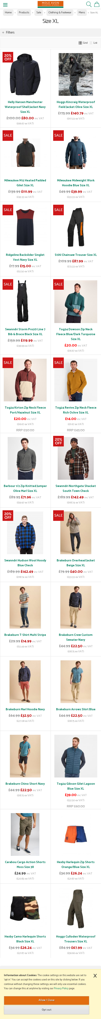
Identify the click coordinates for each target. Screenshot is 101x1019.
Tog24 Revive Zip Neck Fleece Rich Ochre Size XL (75, 410)
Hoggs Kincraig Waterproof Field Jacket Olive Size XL (76, 105)
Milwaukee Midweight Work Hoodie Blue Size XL (76, 183)
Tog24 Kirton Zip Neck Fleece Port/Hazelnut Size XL (25, 410)
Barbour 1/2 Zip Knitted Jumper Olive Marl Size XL (25, 488)
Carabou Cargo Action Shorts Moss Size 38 (25, 865)
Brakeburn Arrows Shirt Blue (75, 709)
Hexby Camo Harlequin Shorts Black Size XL (25, 939)
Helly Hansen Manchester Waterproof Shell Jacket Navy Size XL (25, 107)
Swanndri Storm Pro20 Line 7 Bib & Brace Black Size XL (25, 332)
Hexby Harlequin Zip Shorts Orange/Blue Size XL (76, 865)
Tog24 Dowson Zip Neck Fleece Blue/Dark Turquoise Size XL (75, 334)
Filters (10, 32)
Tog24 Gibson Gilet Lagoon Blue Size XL (76, 786)
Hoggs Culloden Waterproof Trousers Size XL (75, 939)
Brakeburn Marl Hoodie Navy (25, 709)
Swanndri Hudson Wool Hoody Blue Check (25, 563)
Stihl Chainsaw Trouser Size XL (76, 254)
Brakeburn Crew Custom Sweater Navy (76, 637)
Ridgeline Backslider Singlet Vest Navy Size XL (25, 257)
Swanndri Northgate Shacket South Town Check (76, 488)
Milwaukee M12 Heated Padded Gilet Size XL (25, 183)
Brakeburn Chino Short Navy (25, 783)
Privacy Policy (61, 988)
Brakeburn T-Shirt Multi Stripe (25, 635)
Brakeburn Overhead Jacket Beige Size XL (76, 563)
